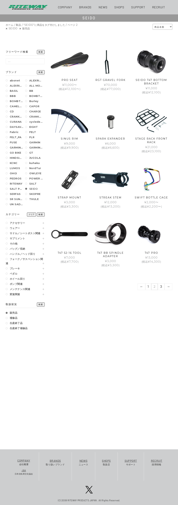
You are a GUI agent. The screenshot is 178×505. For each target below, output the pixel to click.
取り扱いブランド (55, 462)
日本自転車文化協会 (24, 472)
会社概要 (24, 462)
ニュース (83, 462)
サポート (131, 462)
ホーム (9, 24)
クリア (31, 214)
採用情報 (156, 462)
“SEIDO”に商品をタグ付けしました (44, 24)
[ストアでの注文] (162, 27)
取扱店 (106, 462)
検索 (40, 52)
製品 (18, 24)
